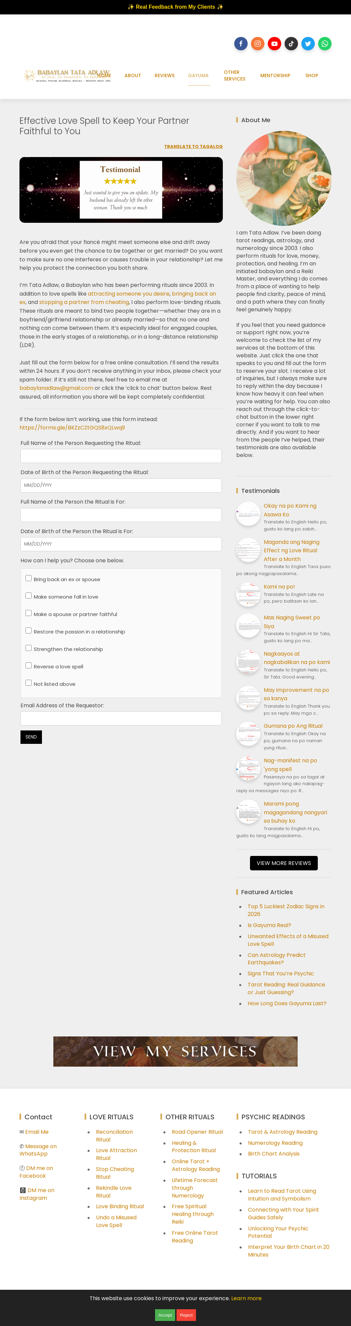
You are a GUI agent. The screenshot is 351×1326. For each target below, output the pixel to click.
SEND (31, 737)
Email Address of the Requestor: (62, 705)
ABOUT (132, 75)
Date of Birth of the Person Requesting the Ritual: (84, 472)
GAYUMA (198, 75)
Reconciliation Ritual (114, 1135)
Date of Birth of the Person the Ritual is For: (76, 531)
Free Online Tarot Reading (195, 1236)
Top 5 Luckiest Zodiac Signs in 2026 (286, 910)
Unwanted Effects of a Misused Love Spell (288, 940)
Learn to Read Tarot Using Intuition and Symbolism (282, 1195)
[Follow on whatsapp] (325, 43)
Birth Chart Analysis (274, 1154)
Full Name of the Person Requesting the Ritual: (80, 443)
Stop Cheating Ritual (115, 1173)
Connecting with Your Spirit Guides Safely (283, 1213)
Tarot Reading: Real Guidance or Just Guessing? (286, 988)
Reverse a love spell (54, 666)
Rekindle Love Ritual (114, 1192)
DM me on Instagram (36, 1194)
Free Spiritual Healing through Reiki (193, 1214)
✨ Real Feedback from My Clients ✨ (175, 7)
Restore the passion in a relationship (75, 631)
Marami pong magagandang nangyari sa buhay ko (295, 812)
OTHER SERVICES (234, 75)
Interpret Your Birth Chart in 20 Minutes (289, 1251)
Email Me (37, 1132)
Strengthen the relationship (64, 649)
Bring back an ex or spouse (63, 579)
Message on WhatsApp (38, 1150)
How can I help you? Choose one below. (72, 560)
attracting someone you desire (128, 294)
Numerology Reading (275, 1143)
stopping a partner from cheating (84, 302)
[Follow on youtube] (274, 43)
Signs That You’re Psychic (281, 973)
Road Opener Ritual (197, 1132)
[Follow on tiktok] (291, 43)
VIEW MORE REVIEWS (284, 863)
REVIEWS (164, 75)
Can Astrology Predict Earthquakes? (277, 959)
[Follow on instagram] (257, 43)
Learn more (246, 1298)
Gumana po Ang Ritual (293, 726)
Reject (186, 1315)
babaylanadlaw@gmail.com (56, 388)
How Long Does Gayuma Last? (287, 1003)
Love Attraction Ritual (116, 1154)
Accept (165, 1315)
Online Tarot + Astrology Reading (196, 1165)
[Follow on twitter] (308, 43)
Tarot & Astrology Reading (282, 1132)
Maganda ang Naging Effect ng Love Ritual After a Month (291, 550)
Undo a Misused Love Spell (116, 1221)
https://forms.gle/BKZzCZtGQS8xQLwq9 (72, 427)
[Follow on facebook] (241, 43)
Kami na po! (279, 587)
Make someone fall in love (62, 596)
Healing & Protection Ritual (194, 1147)
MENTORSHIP (275, 75)
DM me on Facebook (36, 1172)
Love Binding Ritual (120, 1206)
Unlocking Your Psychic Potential (278, 1232)
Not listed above (51, 683)
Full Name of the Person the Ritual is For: (73, 502)
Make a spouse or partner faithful (71, 614)
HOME (104, 75)
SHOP (311, 75)
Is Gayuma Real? (269, 925)
